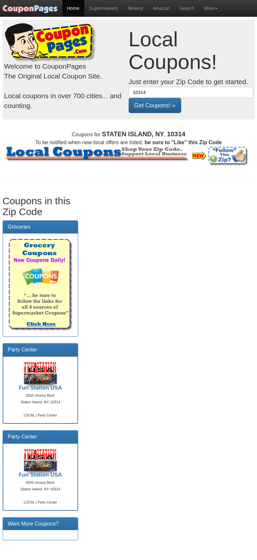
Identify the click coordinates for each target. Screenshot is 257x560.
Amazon (161, 8)
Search (187, 8)
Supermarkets (103, 8)
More (211, 8)
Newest (135, 8)
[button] (155, 105)
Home (73, 8)
